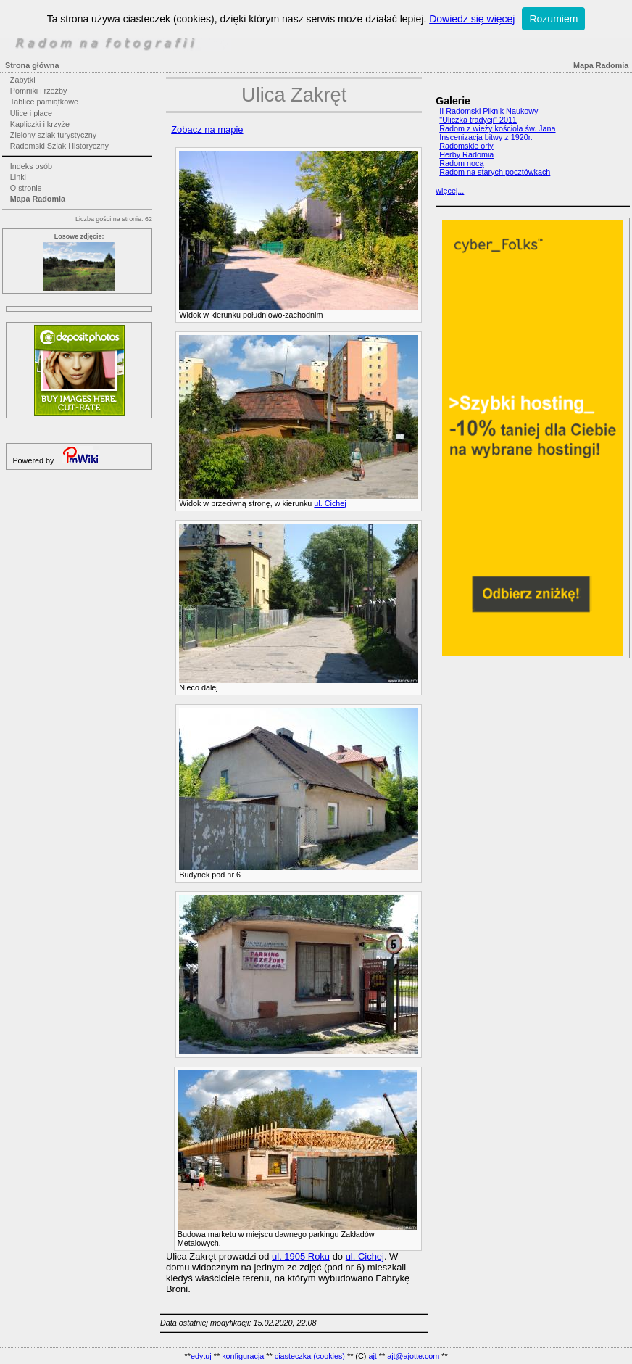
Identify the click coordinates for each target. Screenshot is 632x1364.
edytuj (201, 1356)
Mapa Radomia (37, 198)
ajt (372, 1356)
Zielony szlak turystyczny (53, 135)
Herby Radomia (466, 154)
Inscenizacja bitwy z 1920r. (485, 137)
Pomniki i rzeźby (38, 90)
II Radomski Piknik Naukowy (488, 111)
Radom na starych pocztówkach (494, 172)
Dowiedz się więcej (472, 19)
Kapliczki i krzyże (40, 124)
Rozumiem (553, 19)
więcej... (450, 190)
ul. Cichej (330, 503)
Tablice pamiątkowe (44, 101)
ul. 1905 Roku (301, 1256)
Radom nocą (461, 163)
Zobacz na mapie (207, 129)
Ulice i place (31, 113)
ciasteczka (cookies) (310, 1356)
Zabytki (23, 79)
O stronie (26, 187)
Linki (18, 177)
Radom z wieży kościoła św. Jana (497, 128)
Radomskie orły (466, 145)
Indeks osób (31, 166)
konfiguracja (243, 1356)
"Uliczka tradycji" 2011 (478, 119)
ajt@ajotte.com (413, 1356)
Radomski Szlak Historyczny (59, 145)
